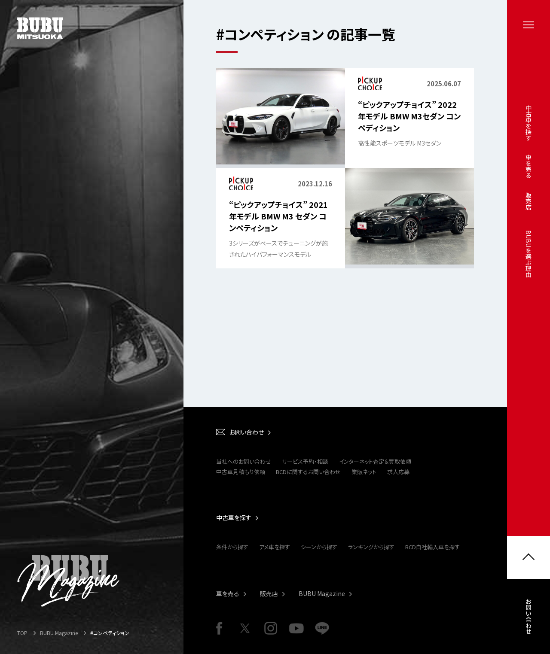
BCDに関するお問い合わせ (308, 472)
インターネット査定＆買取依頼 (375, 461)
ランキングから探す (371, 547)
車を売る (227, 593)
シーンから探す (319, 547)
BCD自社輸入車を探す (432, 547)
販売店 (269, 593)
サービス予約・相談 (305, 461)
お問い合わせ (528, 617)
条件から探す (232, 547)
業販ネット (363, 472)
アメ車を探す (274, 547)
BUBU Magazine (322, 593)
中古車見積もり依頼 (240, 472)
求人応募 (398, 472)
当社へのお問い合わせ (243, 461)
